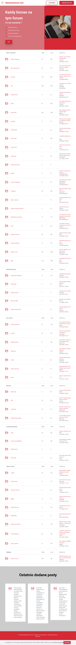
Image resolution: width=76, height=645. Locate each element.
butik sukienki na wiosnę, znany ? (66, 479)
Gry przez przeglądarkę (16, 441)
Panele (12, 359)
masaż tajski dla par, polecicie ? (66, 513)
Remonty (13, 76)
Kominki (13, 333)
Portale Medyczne (15, 533)
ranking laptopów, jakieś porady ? (66, 273)
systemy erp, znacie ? (64, 206)
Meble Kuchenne (14, 342)
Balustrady (13, 351)
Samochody (13, 112)
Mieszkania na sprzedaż (16, 217)
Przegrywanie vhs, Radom (65, 290)
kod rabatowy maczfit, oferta (66, 505)
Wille (12, 400)
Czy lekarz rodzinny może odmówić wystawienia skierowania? (65, 532)
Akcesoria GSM (14, 300)
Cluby (12, 432)
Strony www (13, 138)
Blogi (12, 260)
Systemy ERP (14, 129)
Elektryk (12, 173)
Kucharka (13, 121)
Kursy (12, 225)
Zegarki (12, 472)
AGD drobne (13, 284)
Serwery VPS (14, 147)
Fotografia (13, 191)
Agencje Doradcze (15, 59)
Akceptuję (67, 642)
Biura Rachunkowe (15, 68)
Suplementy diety (15, 507)
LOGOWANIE (52, 2)
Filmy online (13, 457)
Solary (12, 377)
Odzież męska (14, 481)
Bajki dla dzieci (14, 449)
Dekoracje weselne (15, 489)
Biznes (12, 103)
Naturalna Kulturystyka (16, 418)
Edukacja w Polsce (15, 234)
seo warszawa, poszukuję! (65, 128)
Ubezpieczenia (14, 94)
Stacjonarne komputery (16, 275)
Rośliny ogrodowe (15, 368)
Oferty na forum (14, 558)
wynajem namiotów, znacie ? (66, 431)
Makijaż (12, 498)
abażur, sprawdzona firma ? (65, 375)
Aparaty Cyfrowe (15, 292)
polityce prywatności (58, 642)
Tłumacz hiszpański (15, 182)
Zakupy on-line (14, 251)
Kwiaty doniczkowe (15, 164)
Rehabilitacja (14, 515)
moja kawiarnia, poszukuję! (65, 439)
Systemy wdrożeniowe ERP (17, 208)
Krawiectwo (13, 156)
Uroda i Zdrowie (14, 543)
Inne (12, 85)
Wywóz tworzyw (14, 199)
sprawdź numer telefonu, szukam (67, 299)
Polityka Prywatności (53, 639)
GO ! (9, 42)
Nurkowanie (13, 391)
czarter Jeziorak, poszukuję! (65, 390)
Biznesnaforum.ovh (14, 3)
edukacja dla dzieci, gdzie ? (65, 232)
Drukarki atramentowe (16, 309)
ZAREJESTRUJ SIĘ (66, 2)
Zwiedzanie (13, 409)
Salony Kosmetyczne (16, 524)
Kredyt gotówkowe (15, 243)
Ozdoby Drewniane (15, 324)
